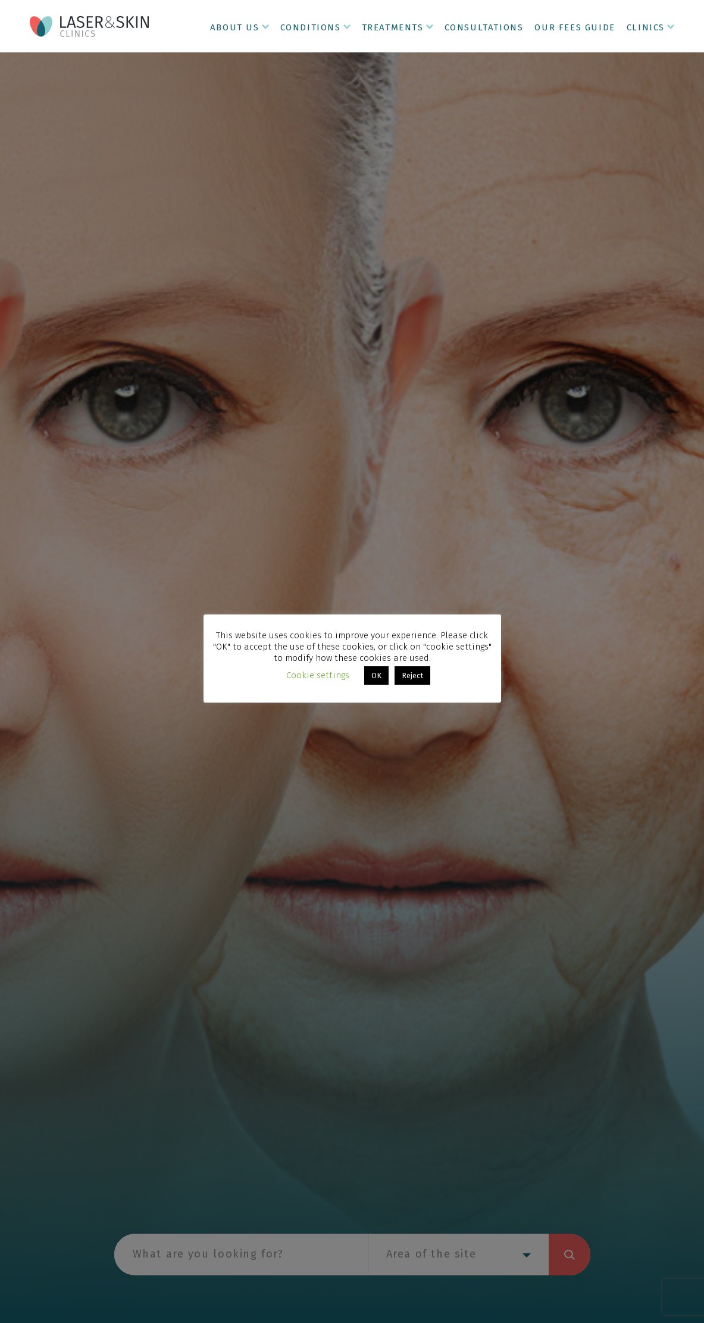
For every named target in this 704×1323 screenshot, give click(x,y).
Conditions (310, 27)
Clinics (646, 27)
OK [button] (376, 675)
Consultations (484, 27)
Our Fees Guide (574, 27)
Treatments (393, 27)
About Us (234, 27)
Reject (412, 675)
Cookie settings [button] (317, 675)
